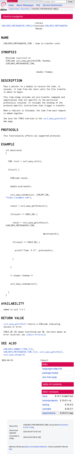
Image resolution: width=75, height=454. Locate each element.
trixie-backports (50, 400)
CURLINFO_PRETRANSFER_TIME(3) (17, 26)
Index (11, 5)
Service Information (52, 5)
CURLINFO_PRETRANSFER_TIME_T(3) (20, 352)
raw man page (49, 377)
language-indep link (52, 368)
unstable (46, 409)
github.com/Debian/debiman (35, 447)
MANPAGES (12, 1)
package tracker (50, 373)
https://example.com (17, 197)
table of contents (52, 384)
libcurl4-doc (25, 9)
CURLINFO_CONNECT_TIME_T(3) (18, 349)
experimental (14, 9)
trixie (44, 396)
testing (45, 404)
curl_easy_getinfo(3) (54, 118)
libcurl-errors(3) (36, 334)
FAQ (38, 5)
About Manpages (25, 5)
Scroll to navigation (13, 16)
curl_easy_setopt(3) (14, 354)
